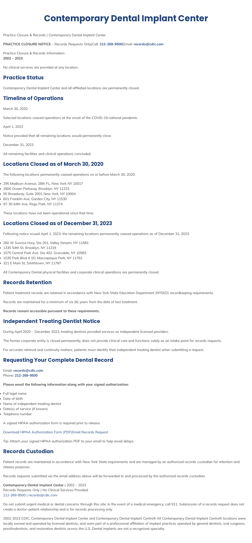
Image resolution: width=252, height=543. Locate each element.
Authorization (42, 432)
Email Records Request (90, 432)
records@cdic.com (149, 44)
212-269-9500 (111, 44)
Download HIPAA (17, 432)
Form (58, 432)
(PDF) (67, 432)
